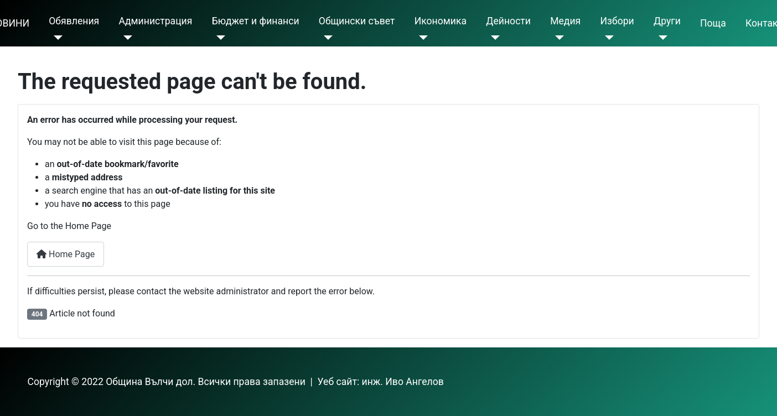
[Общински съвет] (326, 37)
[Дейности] (493, 37)
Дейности (508, 21)
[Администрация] (125, 37)
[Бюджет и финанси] (219, 37)
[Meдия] (557, 37)
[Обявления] (56, 37)
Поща (713, 23)
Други (667, 21)
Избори (617, 21)
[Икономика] (421, 37)
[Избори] (607, 37)
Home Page (66, 254)
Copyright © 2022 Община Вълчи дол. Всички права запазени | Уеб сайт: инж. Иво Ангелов (236, 381)
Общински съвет (357, 21)
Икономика (441, 21)
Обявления (74, 21)
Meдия (565, 21)
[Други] (660, 37)
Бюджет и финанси (255, 21)
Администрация (155, 21)
